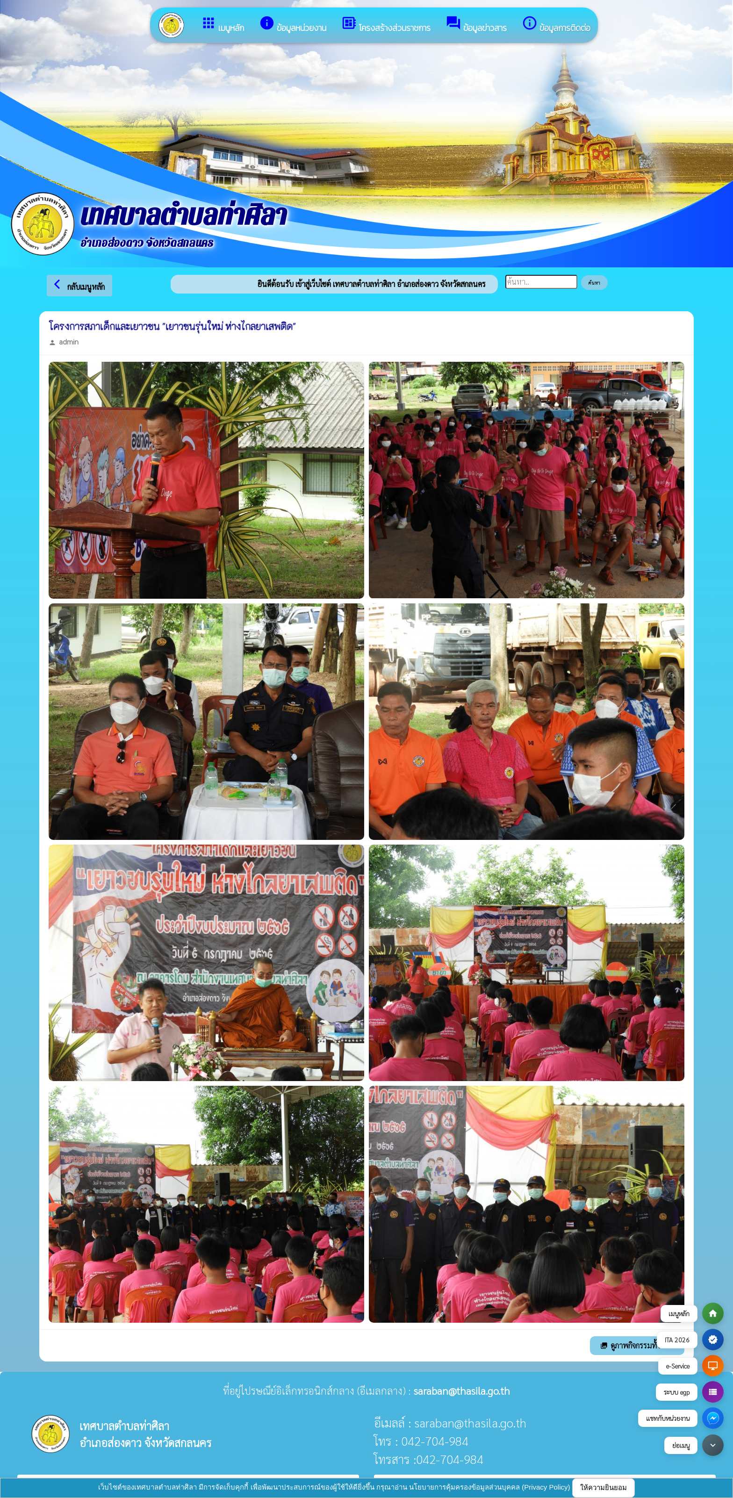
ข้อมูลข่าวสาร (476, 24)
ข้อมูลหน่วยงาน (292, 24)
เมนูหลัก (222, 24)
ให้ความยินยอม (603, 1487)
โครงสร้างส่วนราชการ (386, 24)
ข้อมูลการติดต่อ (556, 24)
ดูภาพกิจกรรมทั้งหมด (637, 1345)
